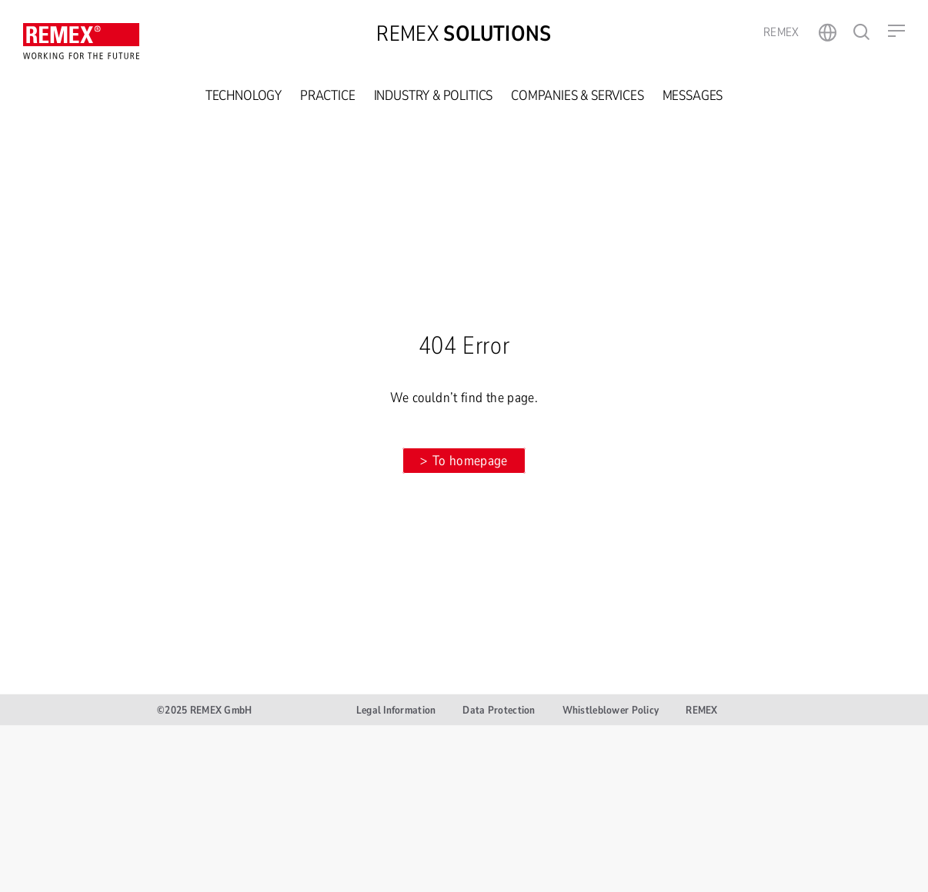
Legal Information (396, 710)
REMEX (701, 710)
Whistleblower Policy (610, 710)
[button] (896, 30)
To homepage (470, 460)
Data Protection (498, 710)
